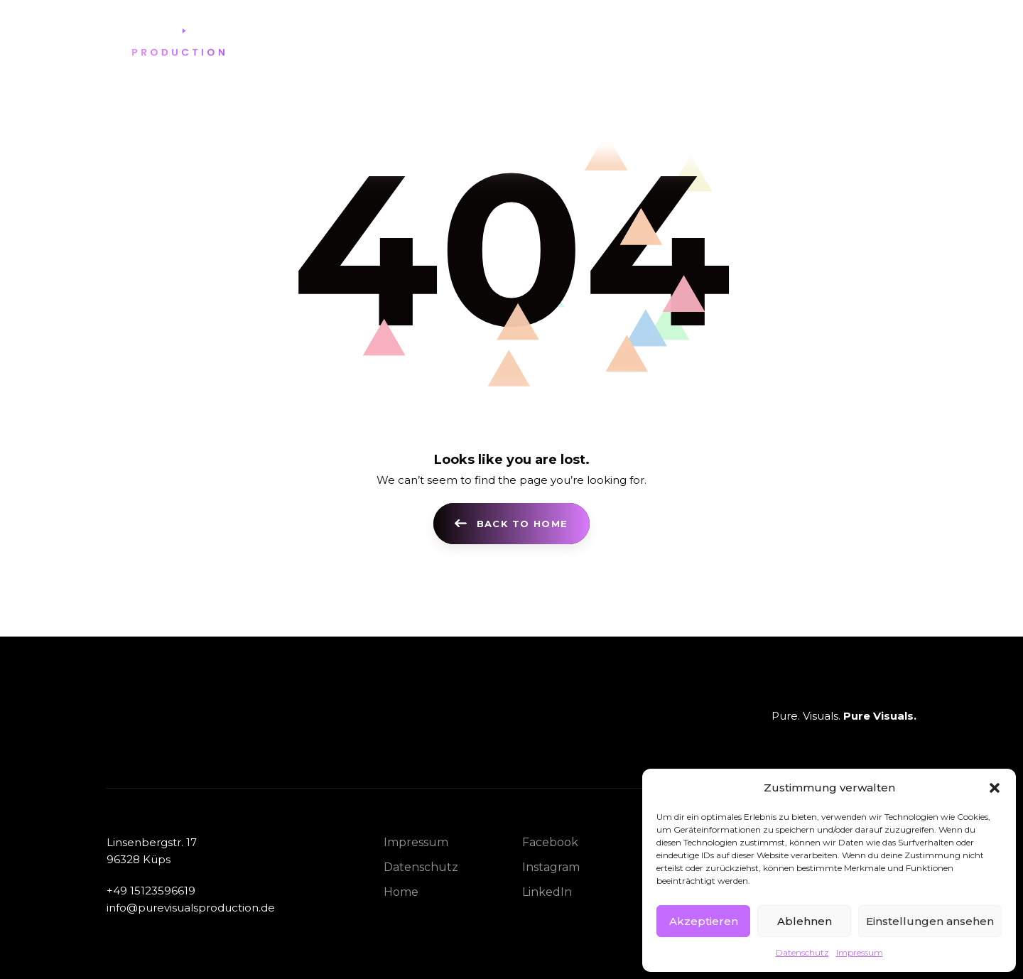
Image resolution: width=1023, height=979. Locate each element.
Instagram (551, 866)
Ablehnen (804, 921)
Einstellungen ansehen (930, 921)
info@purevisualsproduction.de (191, 906)
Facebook (550, 841)
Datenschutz (802, 952)
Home (401, 891)
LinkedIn (547, 891)
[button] (994, 788)
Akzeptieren (703, 921)
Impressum (859, 952)
